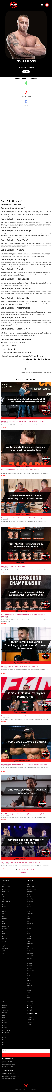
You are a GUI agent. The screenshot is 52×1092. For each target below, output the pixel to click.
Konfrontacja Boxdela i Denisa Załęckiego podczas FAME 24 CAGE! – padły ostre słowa (25, 518)
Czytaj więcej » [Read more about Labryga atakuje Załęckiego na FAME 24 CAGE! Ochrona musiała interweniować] (4, 427)
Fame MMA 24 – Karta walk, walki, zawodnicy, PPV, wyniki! (16, 566)
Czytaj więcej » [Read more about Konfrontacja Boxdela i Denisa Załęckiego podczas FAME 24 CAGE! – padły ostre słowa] (4, 523)
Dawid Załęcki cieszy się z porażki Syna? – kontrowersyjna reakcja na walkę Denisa (24, 764)
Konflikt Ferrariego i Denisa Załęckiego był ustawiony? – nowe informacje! (21, 666)
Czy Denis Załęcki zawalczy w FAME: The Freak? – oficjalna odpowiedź (20, 862)
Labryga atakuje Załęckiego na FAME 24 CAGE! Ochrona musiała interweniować (22, 421)
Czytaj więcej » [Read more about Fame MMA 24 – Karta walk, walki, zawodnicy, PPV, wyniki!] (4, 572)
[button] (42, 5)
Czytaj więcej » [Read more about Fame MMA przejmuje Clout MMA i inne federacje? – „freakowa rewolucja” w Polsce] (4, 819)
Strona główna (23, 872)
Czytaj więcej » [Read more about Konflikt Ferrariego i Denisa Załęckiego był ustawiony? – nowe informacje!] (4, 673)
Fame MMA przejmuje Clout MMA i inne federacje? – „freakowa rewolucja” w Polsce (24, 814)
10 (31, 869)
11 (33, 869)
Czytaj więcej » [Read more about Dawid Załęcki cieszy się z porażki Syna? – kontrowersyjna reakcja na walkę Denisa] (4, 771)
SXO (36, 1089)
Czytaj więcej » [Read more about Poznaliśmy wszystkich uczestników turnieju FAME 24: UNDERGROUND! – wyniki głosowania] (4, 623)
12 (35, 869)
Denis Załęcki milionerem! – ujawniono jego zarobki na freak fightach (20, 469)
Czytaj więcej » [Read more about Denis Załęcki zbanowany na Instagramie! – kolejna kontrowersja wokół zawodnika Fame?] (4, 721)
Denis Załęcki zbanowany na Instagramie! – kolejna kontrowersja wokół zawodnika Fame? (25, 716)
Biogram (26, 71)
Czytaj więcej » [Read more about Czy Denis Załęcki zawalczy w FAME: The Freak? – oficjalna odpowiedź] (4, 868)
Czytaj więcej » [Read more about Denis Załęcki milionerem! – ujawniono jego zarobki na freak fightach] (4, 475)
